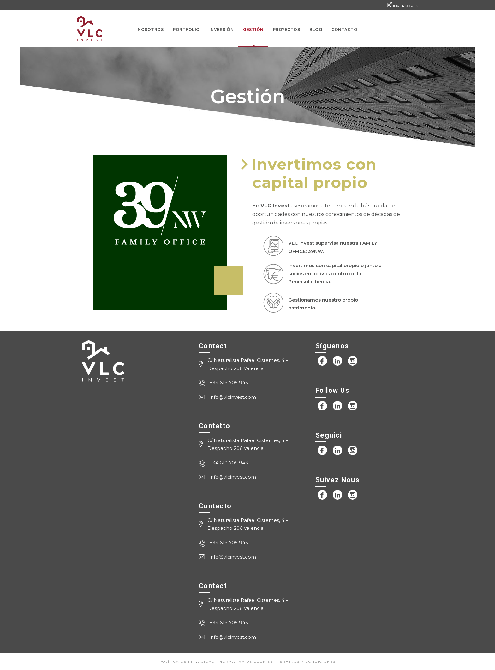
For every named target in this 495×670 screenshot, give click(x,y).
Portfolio (186, 29)
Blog (315, 29)
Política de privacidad (187, 662)
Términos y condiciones (306, 662)
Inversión (221, 29)
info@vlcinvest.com (233, 397)
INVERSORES (405, 5)
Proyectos (286, 29)
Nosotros (151, 29)
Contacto (344, 29)
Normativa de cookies (246, 662)
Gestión (253, 29)
